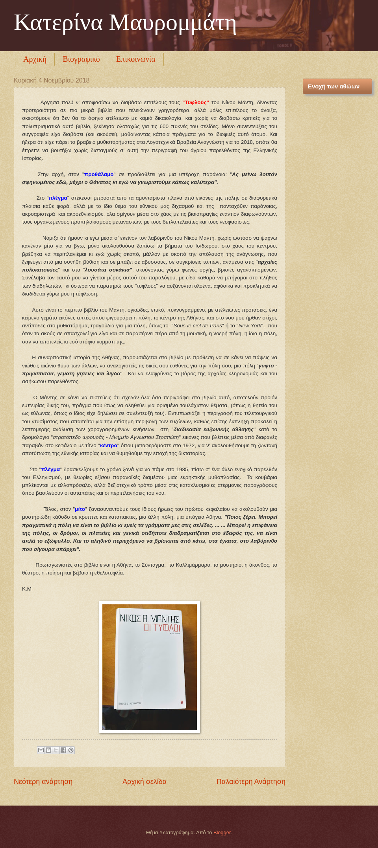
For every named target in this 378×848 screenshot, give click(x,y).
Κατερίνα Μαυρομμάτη (125, 22)
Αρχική (34, 59)
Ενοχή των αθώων (333, 86)
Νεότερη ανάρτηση (43, 782)
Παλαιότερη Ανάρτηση (251, 782)
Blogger (222, 832)
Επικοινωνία (136, 59)
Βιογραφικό (81, 59)
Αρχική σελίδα (144, 782)
